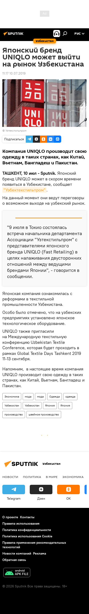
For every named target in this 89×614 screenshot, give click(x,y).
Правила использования (20, 523)
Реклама (39, 553)
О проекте (10, 517)
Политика (32, 477)
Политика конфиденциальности (26, 530)
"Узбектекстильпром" (24, 190)
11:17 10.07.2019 (13, 73)
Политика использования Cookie (27, 536)
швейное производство (44, 414)
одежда (70, 396)
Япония (50, 405)
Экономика (11, 396)
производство (13, 414)
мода (28, 396)
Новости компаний (16, 553)
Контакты (27, 517)
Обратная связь (14, 560)
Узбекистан (11, 405)
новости (10, 477)
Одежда (54, 396)
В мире (52, 477)
